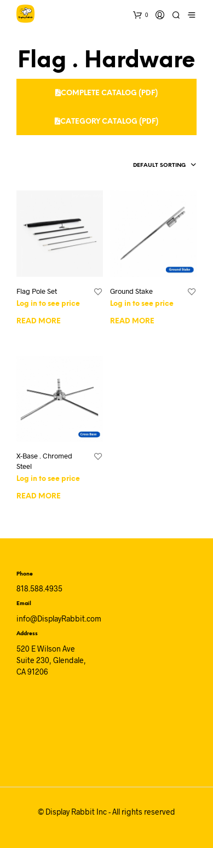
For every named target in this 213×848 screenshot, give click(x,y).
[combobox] (147, 165)
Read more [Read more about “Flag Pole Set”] (38, 321)
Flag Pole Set (36, 291)
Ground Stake (131, 291)
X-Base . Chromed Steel (44, 460)
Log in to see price (48, 303)
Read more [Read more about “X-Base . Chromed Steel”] (38, 496)
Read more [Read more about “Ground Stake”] (132, 321)
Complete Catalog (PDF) (106, 93)
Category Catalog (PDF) (106, 121)
